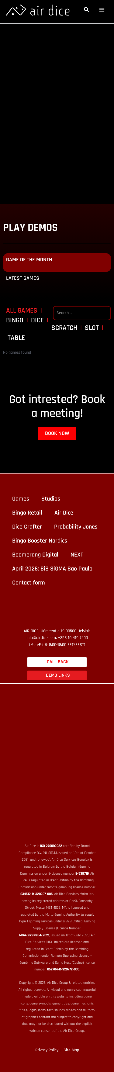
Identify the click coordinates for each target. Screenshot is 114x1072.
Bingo (14, 320)
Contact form (28, 583)
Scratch (64, 328)
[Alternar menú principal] (102, 10)
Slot (92, 328)
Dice (37, 320)
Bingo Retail (27, 513)
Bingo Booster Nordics (39, 541)
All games (21, 310)
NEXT (77, 555)
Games (20, 499)
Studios (50, 499)
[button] (86, 10)
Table (16, 338)
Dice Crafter (27, 527)
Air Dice (63, 513)
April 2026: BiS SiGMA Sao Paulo (52, 569)
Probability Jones (76, 527)
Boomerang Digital (35, 555)
